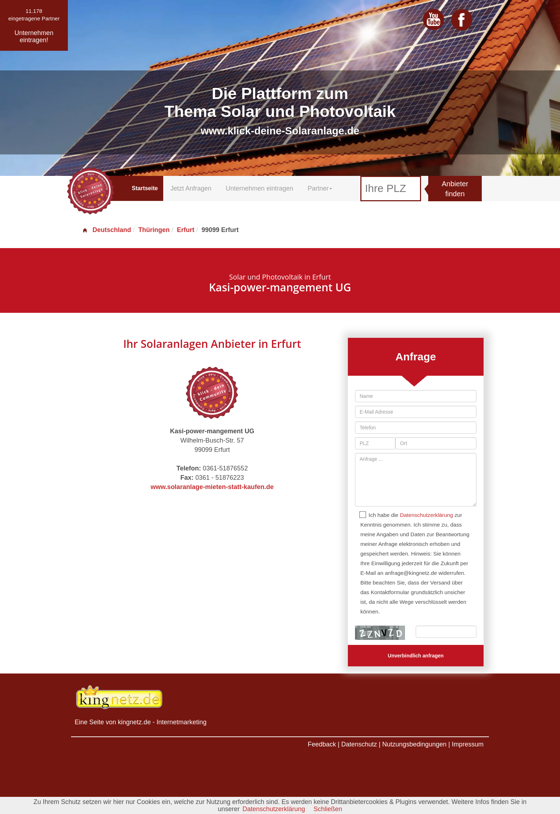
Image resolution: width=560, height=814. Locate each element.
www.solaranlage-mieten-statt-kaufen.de (212, 486)
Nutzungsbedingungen (414, 744)
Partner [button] (320, 188)
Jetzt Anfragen (190, 188)
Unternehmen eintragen (259, 188)
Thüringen (154, 229)
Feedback (322, 744)
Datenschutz (359, 744)
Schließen (328, 809)
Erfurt (185, 229)
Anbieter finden (455, 189)
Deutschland (106, 229)
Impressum (468, 744)
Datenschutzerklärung (426, 515)
